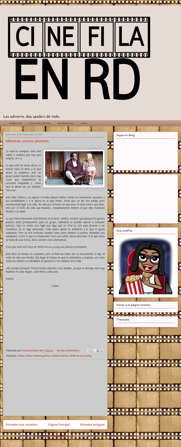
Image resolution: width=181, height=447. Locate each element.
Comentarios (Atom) (63, 436)
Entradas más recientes (22, 424)
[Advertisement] (55, 388)
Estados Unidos (59, 355)
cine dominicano (65, 123)
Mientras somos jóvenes (27, 141)
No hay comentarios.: (69, 350)
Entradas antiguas (92, 424)
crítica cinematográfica (37, 355)
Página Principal (59, 424)
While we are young (80, 355)
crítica (84, 123)
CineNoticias (15, 123)
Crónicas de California (39, 123)
